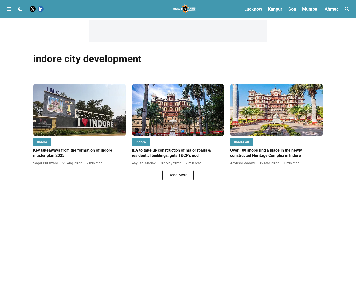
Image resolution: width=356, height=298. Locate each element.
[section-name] (42, 142)
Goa (292, 9)
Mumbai (310, 9)
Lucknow (253, 9)
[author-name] (46, 163)
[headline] (79, 153)
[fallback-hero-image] (79, 110)
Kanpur (275, 9)
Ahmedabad (337, 9)
